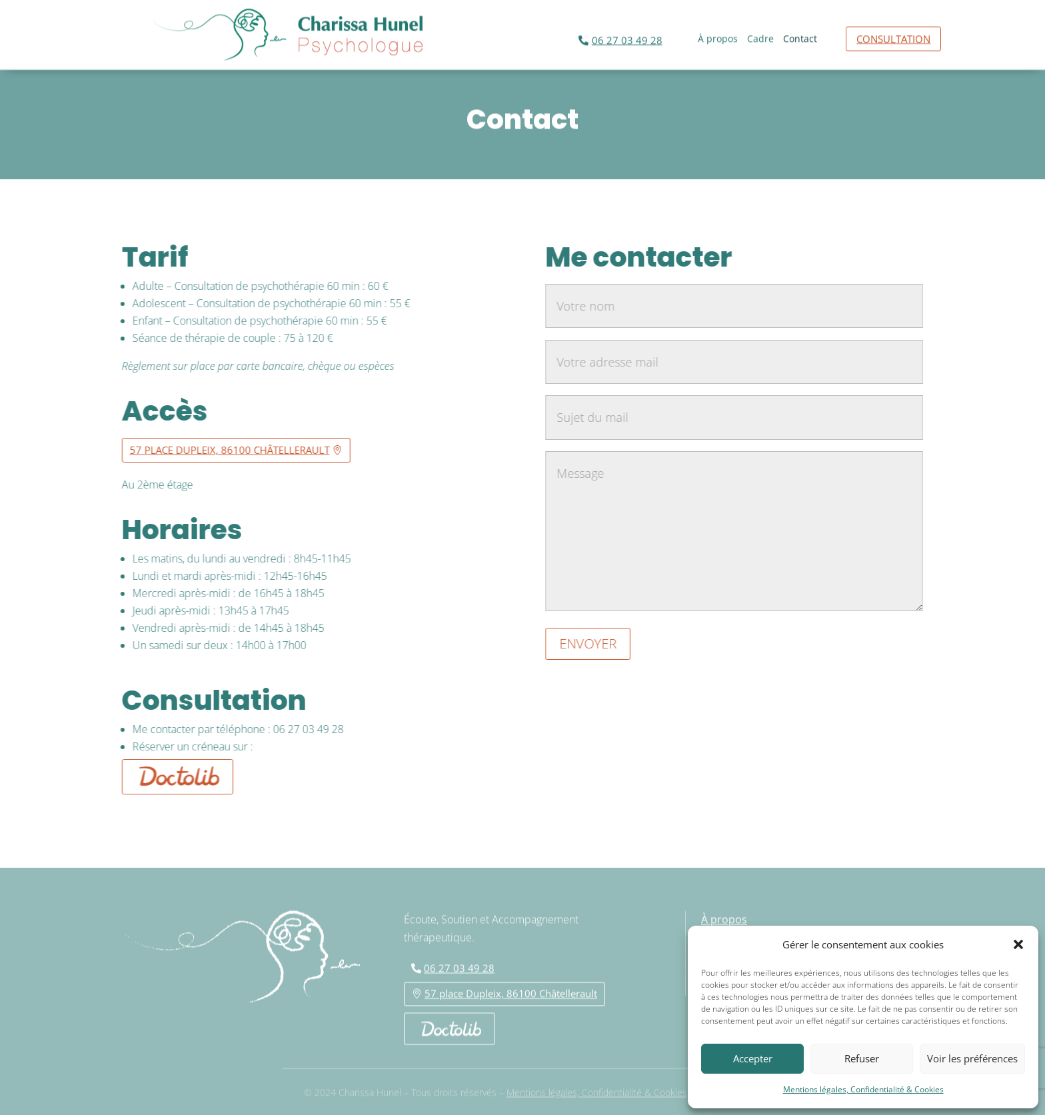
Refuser (861, 1058)
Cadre (760, 38)
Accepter (752, 1058)
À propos (718, 38)
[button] (1018, 944)
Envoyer (595, 643)
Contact (800, 38)
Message (741, 531)
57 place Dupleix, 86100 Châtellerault (223, 450)
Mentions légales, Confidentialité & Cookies (863, 1089)
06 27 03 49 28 (627, 38)
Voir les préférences (972, 1058)
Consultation (893, 36)
